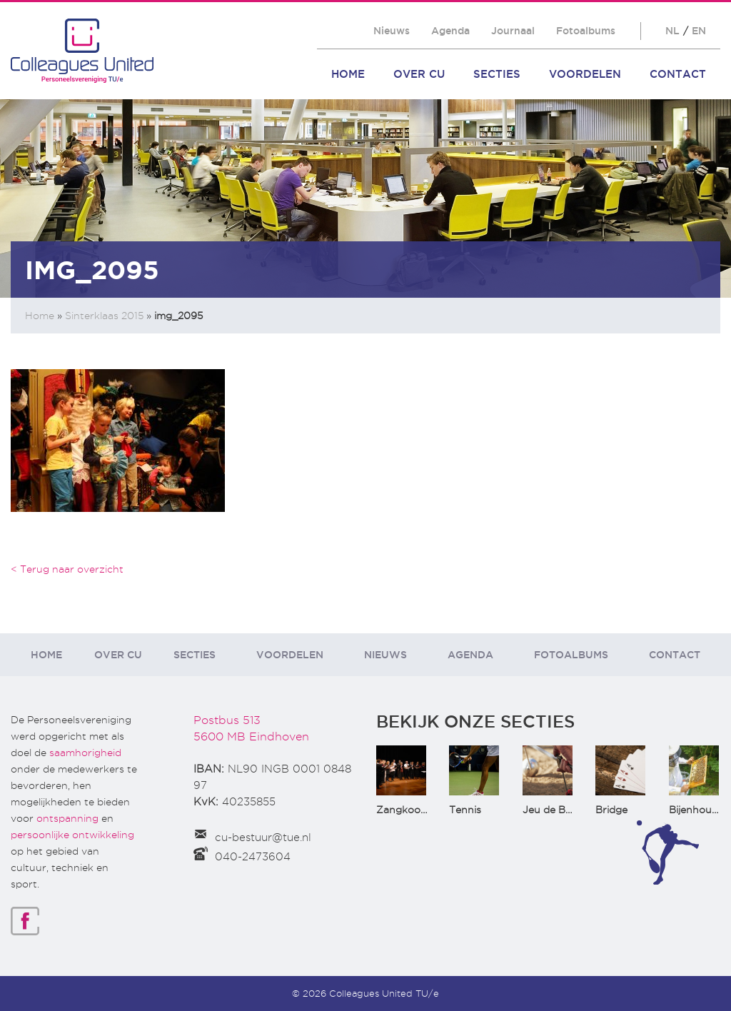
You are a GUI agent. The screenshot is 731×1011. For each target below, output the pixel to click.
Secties (496, 74)
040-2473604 (253, 856)
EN (699, 30)
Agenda (450, 30)
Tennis (465, 809)
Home (348, 74)
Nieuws (391, 30)
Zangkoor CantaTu (423, 809)
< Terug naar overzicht (67, 569)
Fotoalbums (585, 30)
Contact (678, 74)
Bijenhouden (699, 809)
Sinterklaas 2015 (104, 315)
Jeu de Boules (557, 809)
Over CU (419, 74)
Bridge (611, 809)
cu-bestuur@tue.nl (263, 837)
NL (672, 30)
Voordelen (585, 74)
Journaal (513, 30)
